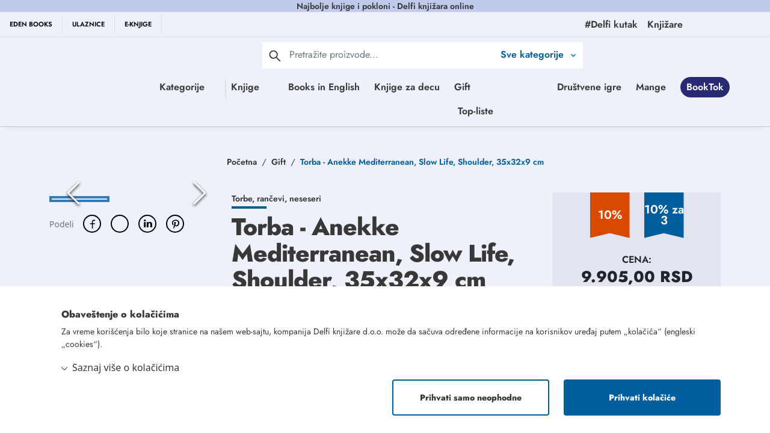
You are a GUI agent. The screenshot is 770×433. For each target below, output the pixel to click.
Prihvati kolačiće (642, 398)
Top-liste (600, 113)
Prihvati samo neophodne (471, 398)
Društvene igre (369, 113)
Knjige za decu (436, 87)
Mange (431, 113)
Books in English (353, 87)
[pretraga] (275, 55)
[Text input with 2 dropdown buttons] (391, 54)
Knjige (227, 87)
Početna (242, 167)
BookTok (485, 113)
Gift (492, 87)
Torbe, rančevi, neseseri (276, 204)
